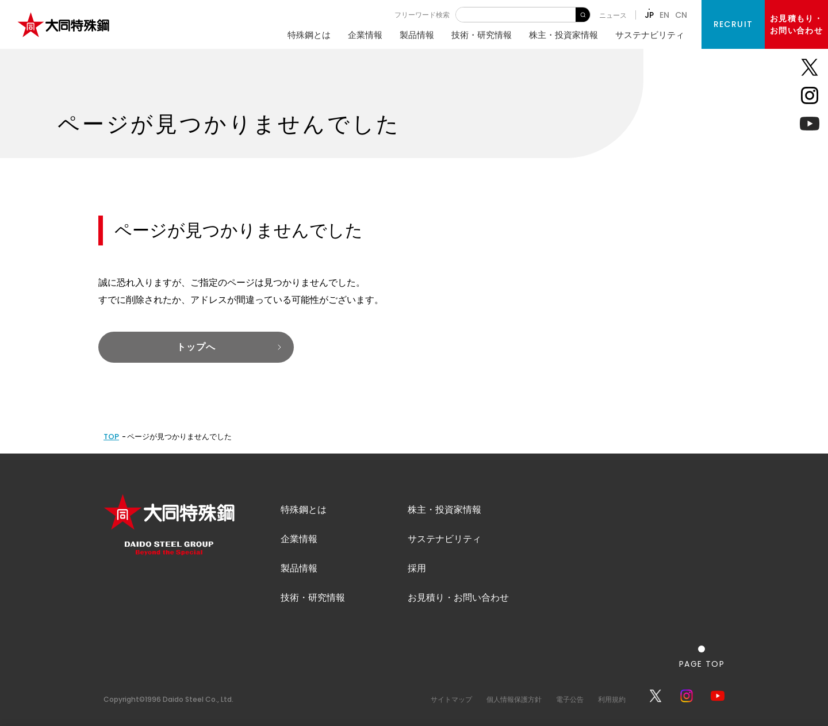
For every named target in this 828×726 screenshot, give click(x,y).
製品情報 (417, 35)
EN (664, 15)
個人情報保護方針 (514, 699)
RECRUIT (733, 24)
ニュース (613, 15)
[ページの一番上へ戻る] (701, 657)
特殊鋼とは (309, 35)
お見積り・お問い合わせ (458, 597)
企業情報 (365, 35)
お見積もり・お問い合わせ (796, 24)
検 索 (583, 14)
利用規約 (612, 699)
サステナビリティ (649, 35)
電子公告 (570, 699)
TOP (111, 436)
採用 (417, 568)
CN (681, 15)
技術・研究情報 (481, 35)
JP (649, 15)
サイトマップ (451, 699)
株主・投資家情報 (563, 35)
